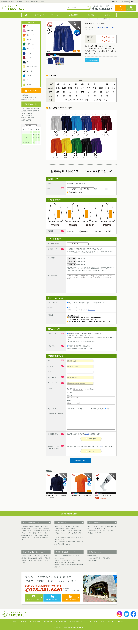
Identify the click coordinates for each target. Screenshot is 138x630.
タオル (26, 80)
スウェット (28, 48)
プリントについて (57, 15)
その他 (26, 84)
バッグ (26, 75)
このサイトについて (107, 622)
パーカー (27, 53)
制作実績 (91, 15)
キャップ (27, 71)
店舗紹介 (108, 15)
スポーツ (111, 27)
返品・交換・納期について (32, 522)
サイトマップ (94, 622)
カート (120, 9)
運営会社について (95, 552)
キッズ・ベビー (98, 27)
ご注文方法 (24, 95)
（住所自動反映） (84, 389)
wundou (92, 30)
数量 (99, 189)
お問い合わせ (131, 9)
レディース (28, 44)
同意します (91, 439)
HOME (26, 15)
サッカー (106, 27)
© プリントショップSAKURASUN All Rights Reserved (69, 627)
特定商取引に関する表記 (28, 99)
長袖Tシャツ (28, 30)
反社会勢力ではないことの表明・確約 (55, 622)
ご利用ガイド (39, 15)
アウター (27, 62)
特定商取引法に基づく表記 (78, 622)
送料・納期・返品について (28, 97)
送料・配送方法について (97, 522)
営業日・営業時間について (65, 552)
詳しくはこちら (91, 310)
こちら (87, 434)
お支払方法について (63, 522)
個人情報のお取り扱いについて (34, 552)
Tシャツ (27, 26)
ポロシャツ (28, 35)
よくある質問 (73, 15)
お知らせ (23, 622)
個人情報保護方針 (35, 622)
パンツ (26, 57)
